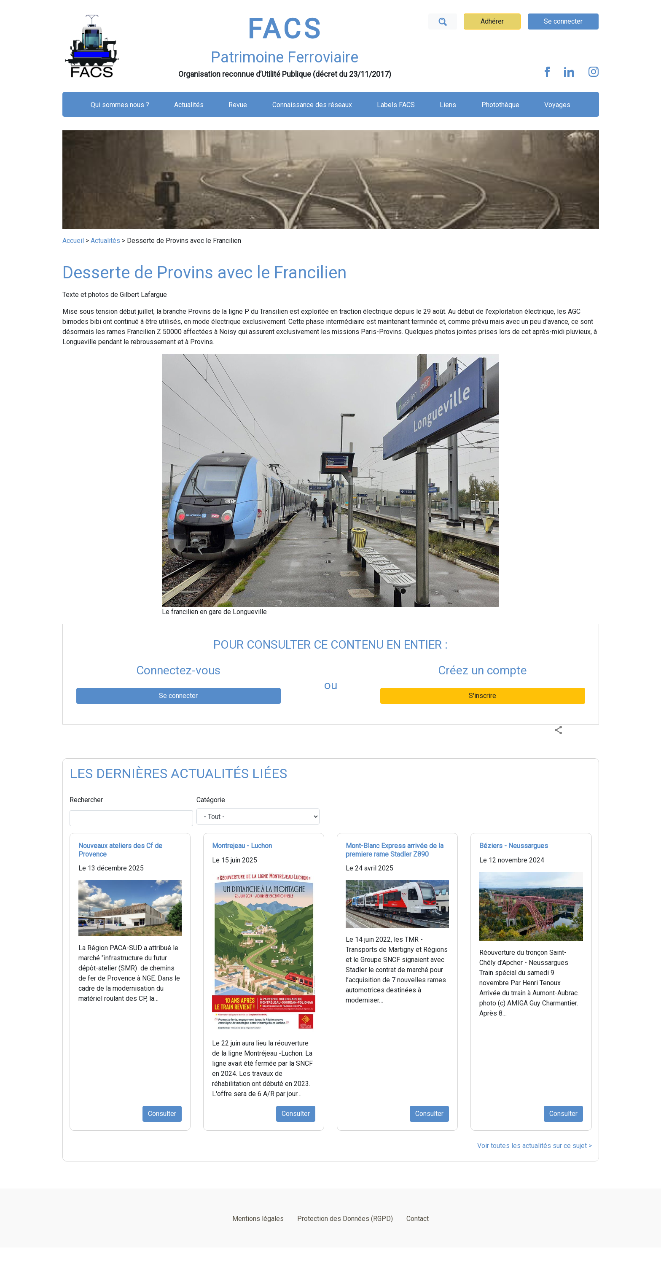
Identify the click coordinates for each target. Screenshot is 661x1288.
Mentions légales (258, 1219)
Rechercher (86, 800)
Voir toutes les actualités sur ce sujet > (534, 1146)
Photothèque (500, 105)
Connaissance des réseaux (312, 105)
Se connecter (563, 21)
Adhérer (492, 21)
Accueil (73, 241)
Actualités (189, 105)
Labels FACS (396, 105)
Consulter (162, 1114)
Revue (237, 105)
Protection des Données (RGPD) (345, 1219)
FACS (284, 29)
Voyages (557, 105)
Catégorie (210, 800)
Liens (448, 105)
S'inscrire (482, 696)
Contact (417, 1219)
